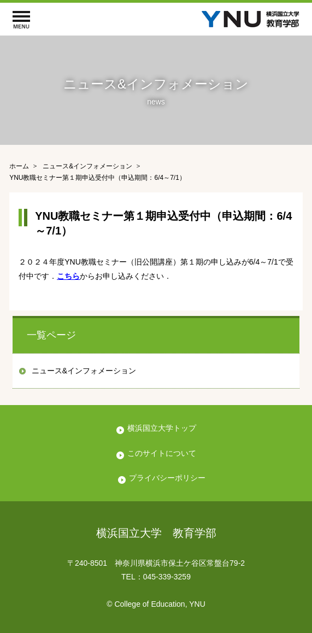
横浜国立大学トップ (161, 428)
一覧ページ (51, 335)
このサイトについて (161, 453)
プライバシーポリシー (167, 477)
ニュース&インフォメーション (84, 370)
